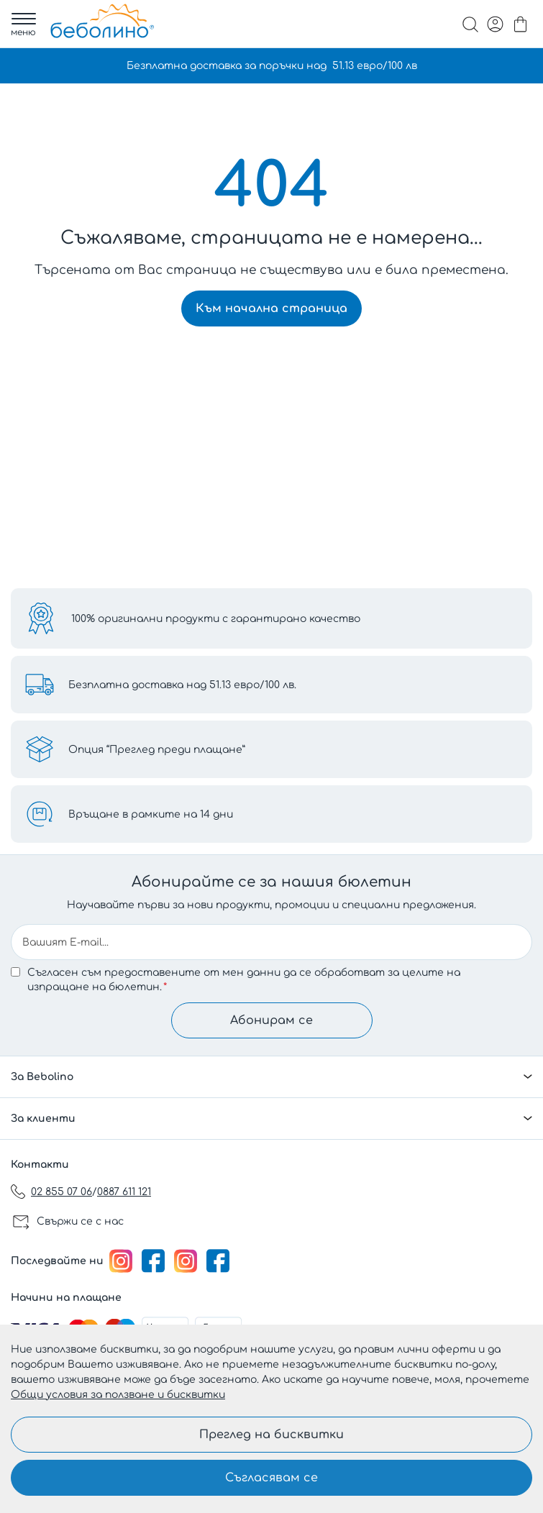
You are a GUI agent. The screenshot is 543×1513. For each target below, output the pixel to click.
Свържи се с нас (80, 1221)
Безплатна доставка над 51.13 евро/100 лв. (182, 685)
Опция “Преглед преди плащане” (156, 749)
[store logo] (102, 21)
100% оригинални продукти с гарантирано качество (215, 618)
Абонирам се (271, 1020)
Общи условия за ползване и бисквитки (118, 1394)
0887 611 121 (124, 1192)
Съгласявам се (271, 1477)
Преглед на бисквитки (271, 1434)
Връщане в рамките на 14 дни (150, 814)
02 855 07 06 (61, 1192)
